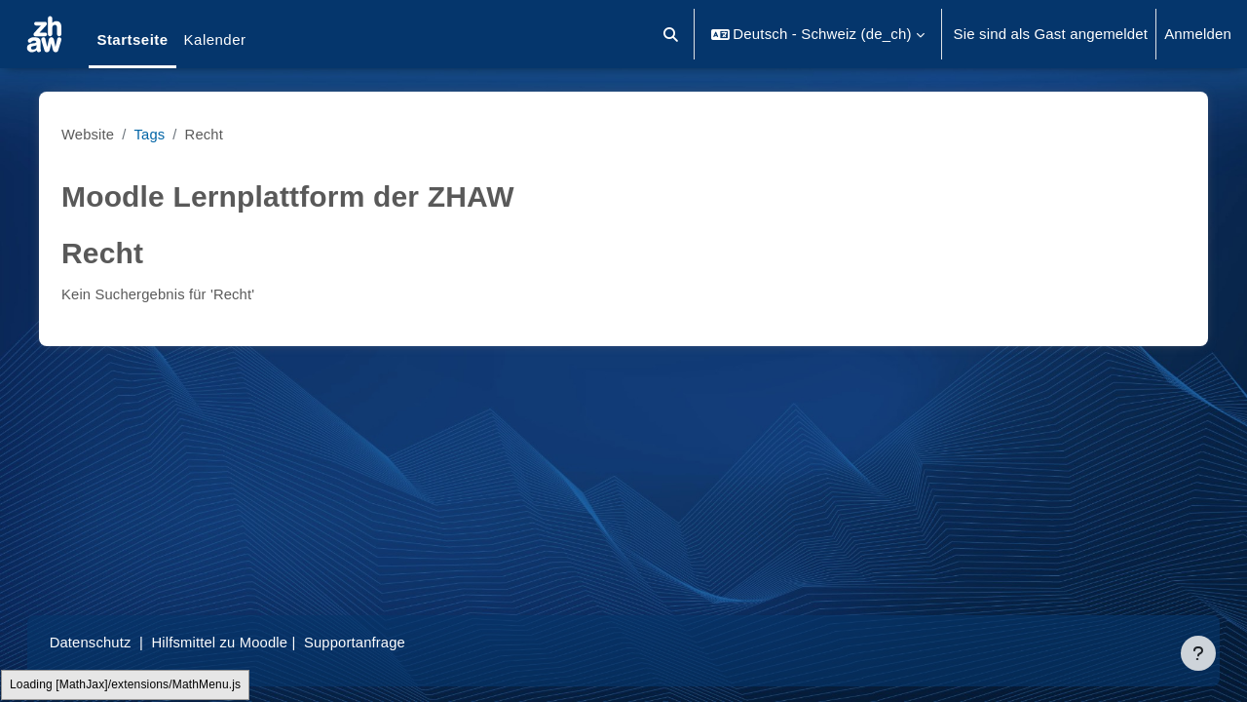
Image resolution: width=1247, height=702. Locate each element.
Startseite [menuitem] (132, 39)
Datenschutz (110, 642)
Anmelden (1197, 33)
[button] (672, 34)
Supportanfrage (379, 642)
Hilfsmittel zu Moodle (242, 642)
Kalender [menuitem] (215, 39)
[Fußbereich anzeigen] (1198, 653)
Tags (157, 134)
